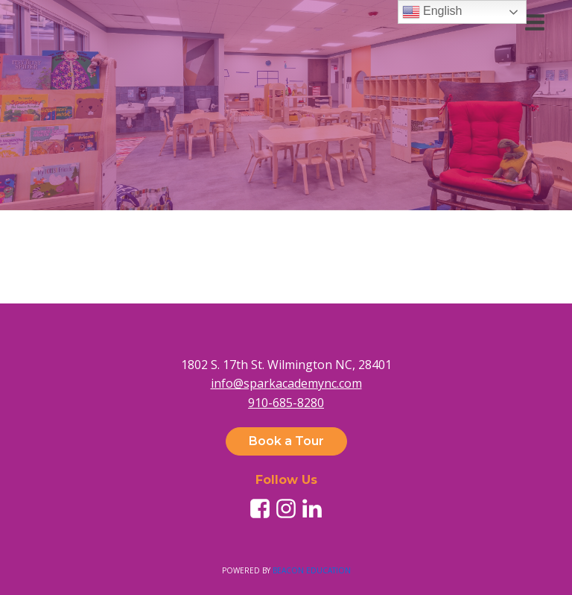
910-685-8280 (286, 402)
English (432, 12)
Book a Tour (286, 441)
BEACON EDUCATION (312, 570)
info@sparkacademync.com (286, 383)
